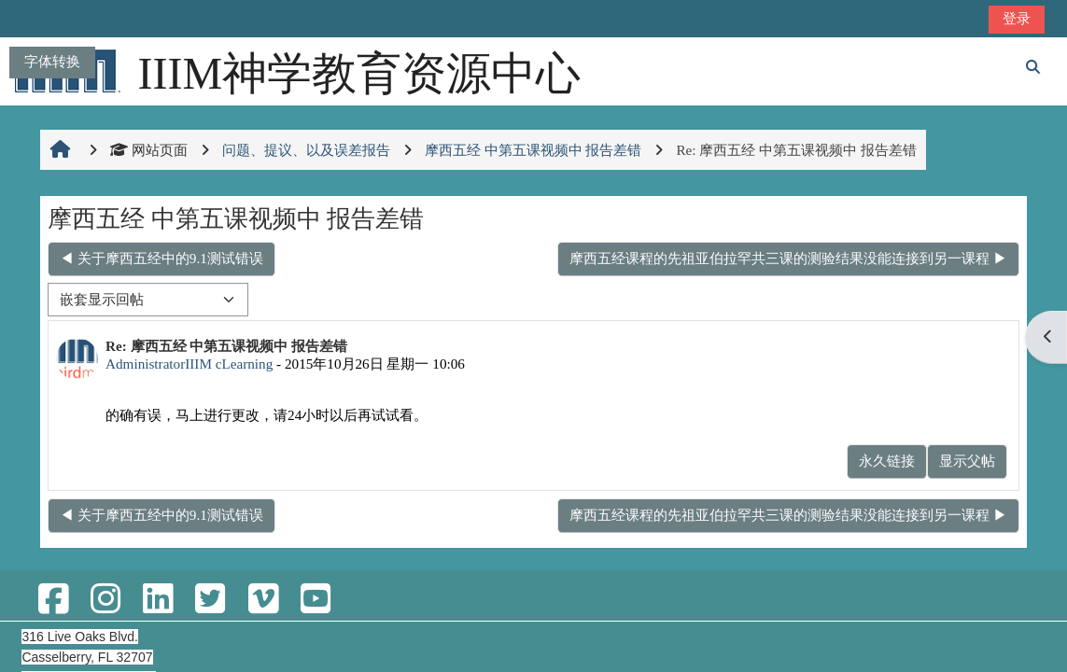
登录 (1017, 18)
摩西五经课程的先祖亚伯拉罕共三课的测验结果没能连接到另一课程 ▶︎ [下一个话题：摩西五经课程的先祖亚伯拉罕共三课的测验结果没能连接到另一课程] (788, 258)
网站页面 (149, 150)
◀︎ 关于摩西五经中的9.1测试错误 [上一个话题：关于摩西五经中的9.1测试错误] (161, 258)
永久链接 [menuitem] (887, 461)
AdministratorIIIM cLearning (189, 363)
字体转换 (52, 61)
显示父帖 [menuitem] (967, 461)
